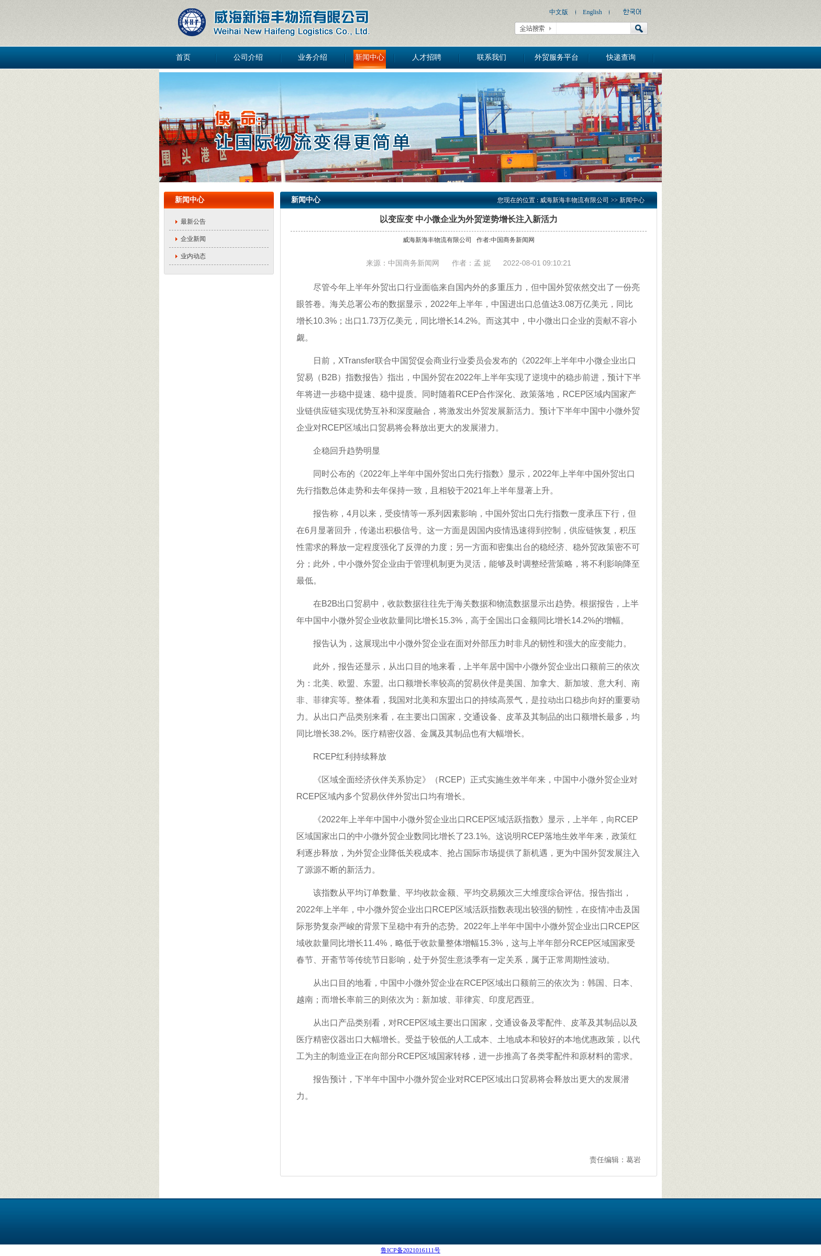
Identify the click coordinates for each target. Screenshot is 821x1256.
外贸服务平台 (557, 57)
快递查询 (621, 57)
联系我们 (491, 57)
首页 (183, 57)
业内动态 (193, 256)
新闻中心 (369, 57)
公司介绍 (248, 57)
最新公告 (193, 221)
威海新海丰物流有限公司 (574, 200)
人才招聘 (426, 57)
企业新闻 (193, 239)
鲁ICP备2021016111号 (410, 1250)
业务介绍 (312, 57)
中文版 (558, 12)
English (592, 12)
